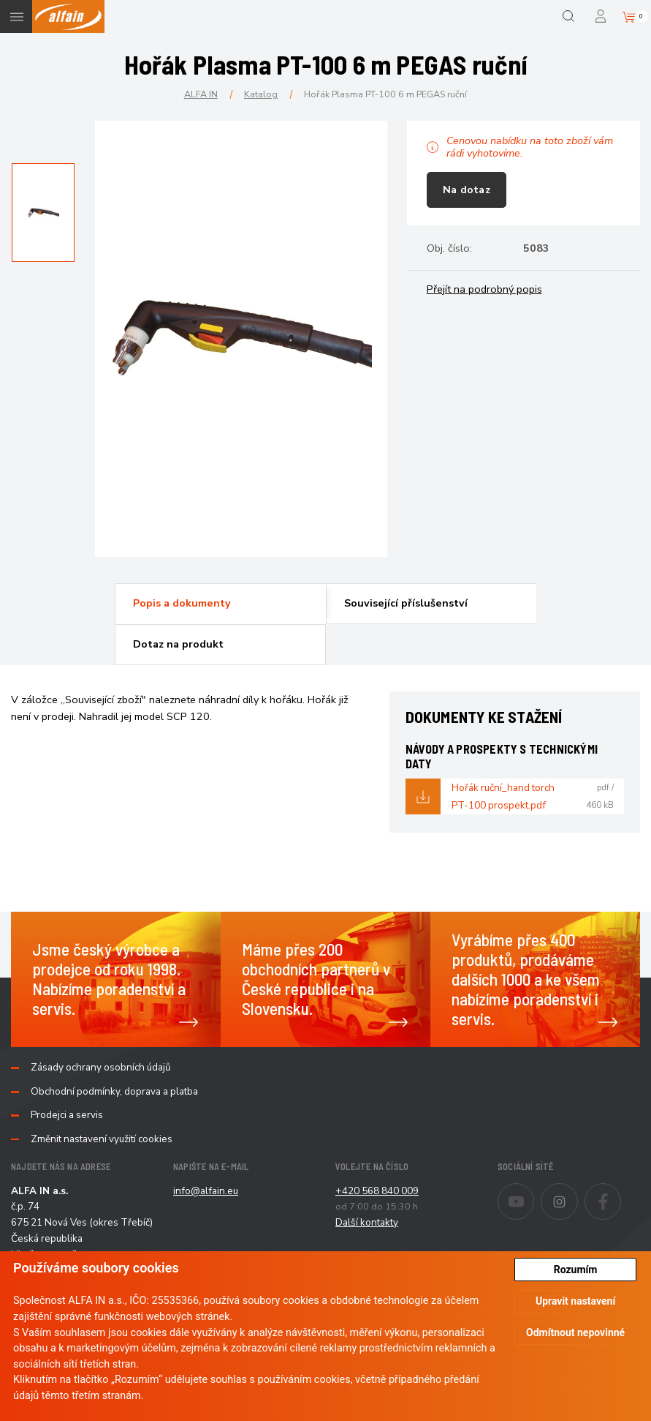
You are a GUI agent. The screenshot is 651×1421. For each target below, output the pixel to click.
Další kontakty (366, 1222)
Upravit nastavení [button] (575, 1301)
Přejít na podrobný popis (484, 289)
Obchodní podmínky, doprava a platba (114, 1091)
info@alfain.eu (205, 1191)
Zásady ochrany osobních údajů (101, 1067)
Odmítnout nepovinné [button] (575, 1332)
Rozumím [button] (576, 1269)
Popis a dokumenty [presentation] (182, 603)
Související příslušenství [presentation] (406, 603)
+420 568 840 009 (377, 1191)
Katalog (261, 94)
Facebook (620, 1192)
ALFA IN (201, 94)
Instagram (577, 1192)
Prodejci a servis (67, 1115)
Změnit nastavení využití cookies (101, 1139)
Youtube (533, 1192)
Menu (16, 16)
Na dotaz (466, 189)
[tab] (220, 603)
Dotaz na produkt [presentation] (178, 644)
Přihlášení (601, 16)
